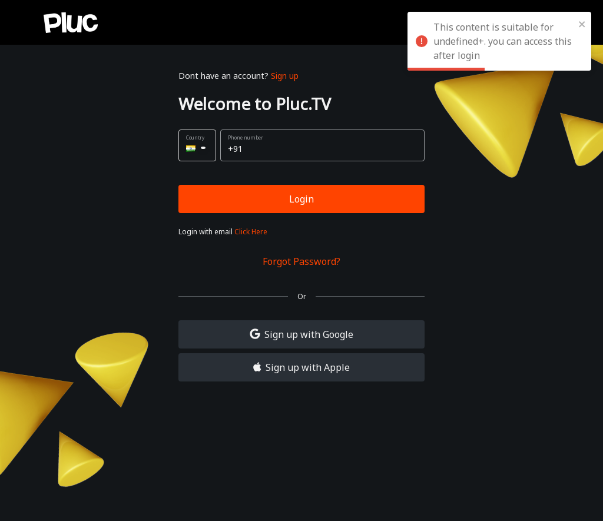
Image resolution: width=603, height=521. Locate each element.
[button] (197, 145)
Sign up (285, 75)
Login (301, 199)
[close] (582, 23)
